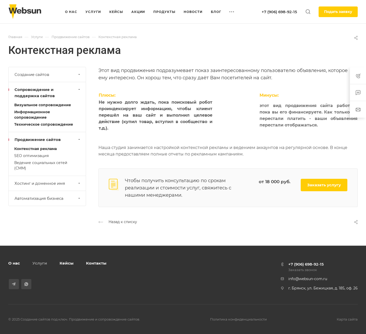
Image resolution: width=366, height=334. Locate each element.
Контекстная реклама (35, 148)
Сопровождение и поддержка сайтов (48, 92)
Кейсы (67, 263)
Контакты (96, 263)
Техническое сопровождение (43, 124)
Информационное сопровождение (32, 115)
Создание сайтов (48, 74)
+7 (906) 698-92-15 (279, 11)
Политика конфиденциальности (238, 319)
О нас (14, 263)
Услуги (39, 263)
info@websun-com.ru (307, 278)
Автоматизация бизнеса (48, 198)
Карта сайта (347, 319)
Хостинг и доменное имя (48, 183)
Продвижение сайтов (48, 139)
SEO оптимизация (31, 155)
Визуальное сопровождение (42, 105)
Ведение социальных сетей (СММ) (40, 165)
